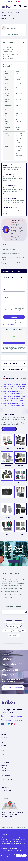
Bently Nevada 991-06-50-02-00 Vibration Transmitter (15, 394)
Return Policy (4, 765)
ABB (7, 448)
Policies (3, 754)
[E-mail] (8, 286)
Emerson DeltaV (11, 626)
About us (3, 742)
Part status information (6, 759)
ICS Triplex (21, 534)
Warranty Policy (5, 767)
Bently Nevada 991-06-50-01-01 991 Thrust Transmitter (15, 384)
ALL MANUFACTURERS (12, 12)
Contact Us (4, 737)
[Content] (14, 302)
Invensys (7, 500)
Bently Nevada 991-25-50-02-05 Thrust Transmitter (15, 396)
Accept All (21, 855)
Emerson (20, 465)
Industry (3, 782)
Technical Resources (6, 790)
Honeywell (20, 482)
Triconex (20, 517)
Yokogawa (7, 517)
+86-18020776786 (17, 720)
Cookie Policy (4, 745)
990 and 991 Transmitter (16, 14)
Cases (2, 784)
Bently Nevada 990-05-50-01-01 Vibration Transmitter (15, 398)
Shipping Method (5, 762)
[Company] (20, 286)
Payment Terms (5, 770)
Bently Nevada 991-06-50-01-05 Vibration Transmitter (15, 391)
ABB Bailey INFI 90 (14, 635)
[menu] (15, 6)
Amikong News (5, 787)
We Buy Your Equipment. (7, 779)
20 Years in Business (6, 740)
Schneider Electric (20, 500)
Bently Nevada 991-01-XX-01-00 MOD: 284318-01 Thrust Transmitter (15, 386)
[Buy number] (17, 277)
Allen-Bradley (20, 448)
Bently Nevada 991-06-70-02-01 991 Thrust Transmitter (15, 406)
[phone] (14, 293)
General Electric (7, 482)
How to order (4, 757)
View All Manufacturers (9, 429)
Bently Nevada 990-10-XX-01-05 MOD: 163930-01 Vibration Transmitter (15, 401)
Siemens (7, 534)
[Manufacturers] (25, 6)
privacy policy (11, 324)
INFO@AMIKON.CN (17, 716)
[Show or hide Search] (20, 6)
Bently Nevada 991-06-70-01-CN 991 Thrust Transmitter (15, 403)
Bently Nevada (7, 465)
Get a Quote (14, 317)
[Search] (26, 612)
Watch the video (14, 561)
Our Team (3, 734)
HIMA (23, 630)
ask (14, 343)
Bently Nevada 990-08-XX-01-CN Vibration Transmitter (15, 389)
